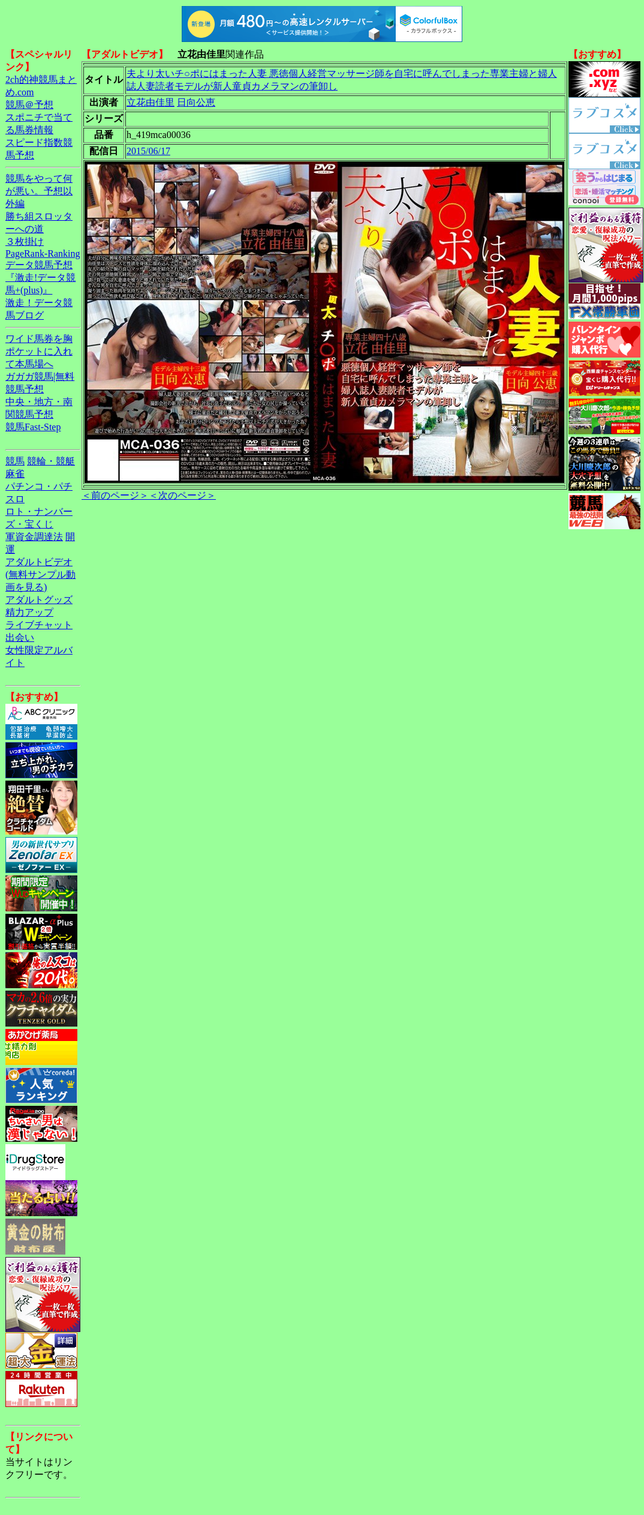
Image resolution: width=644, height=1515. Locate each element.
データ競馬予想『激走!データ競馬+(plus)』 (40, 277)
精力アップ (29, 612)
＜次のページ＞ (182, 495)
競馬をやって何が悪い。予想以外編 (39, 191)
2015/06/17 (148, 151)
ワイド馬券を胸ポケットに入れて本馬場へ (39, 351)
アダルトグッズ (39, 600)
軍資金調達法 (34, 537)
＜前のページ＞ (115, 495)
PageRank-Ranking (42, 253)
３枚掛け (24, 241)
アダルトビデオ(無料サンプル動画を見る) (40, 574)
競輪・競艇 (51, 461)
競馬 (15, 461)
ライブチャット (39, 625)
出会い (19, 637)
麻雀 (15, 474)
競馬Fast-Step (33, 427)
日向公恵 (196, 102)
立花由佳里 (150, 102)
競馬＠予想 (29, 105)
